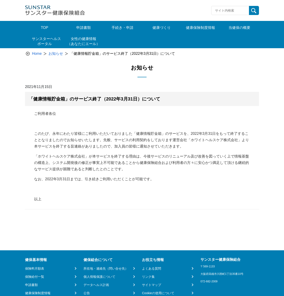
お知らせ (55, 53)
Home (37, 53)
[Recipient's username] (230, 10)
